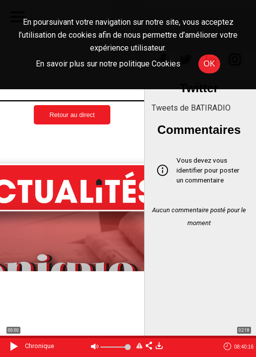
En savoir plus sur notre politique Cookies (108, 63)
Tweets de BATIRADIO (191, 108)
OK (209, 64)
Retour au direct (71, 115)
